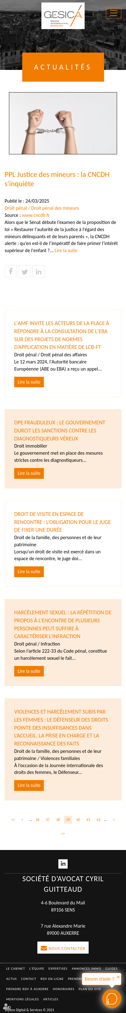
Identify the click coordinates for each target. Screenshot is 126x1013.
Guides (111, 969)
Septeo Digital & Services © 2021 (29, 1010)
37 (47, 820)
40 (78, 820)
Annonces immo (86, 969)
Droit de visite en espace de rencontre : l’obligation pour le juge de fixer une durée (62, 522)
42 (98, 820)
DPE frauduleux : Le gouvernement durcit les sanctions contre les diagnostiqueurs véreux (59, 430)
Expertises (58, 969)
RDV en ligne (52, 979)
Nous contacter (66, 948)
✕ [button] (118, 977)
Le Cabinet (15, 969)
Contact (28, 979)
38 (58, 820)
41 (88, 820)
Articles (50, 999)
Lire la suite (66, 250)
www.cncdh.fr (36, 215)
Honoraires (63, 989)
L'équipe (36, 969)
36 (38, 820)
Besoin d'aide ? (99, 979)
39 (68, 820)
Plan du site (90, 989)
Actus (11, 979)
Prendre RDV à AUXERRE (27, 989)
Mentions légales (22, 999)
